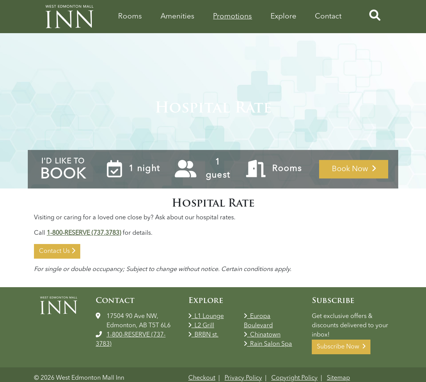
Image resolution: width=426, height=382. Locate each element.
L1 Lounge (206, 316)
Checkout (201, 378)
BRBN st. (203, 335)
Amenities (177, 16)
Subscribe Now (341, 346)
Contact (328, 16)
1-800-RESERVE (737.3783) (84, 233)
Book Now (354, 169)
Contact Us (57, 250)
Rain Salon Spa (268, 344)
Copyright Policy (294, 378)
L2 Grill (201, 326)
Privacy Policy (243, 378)
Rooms (130, 16)
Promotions (232, 16)
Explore (283, 16)
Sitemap (338, 378)
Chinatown (262, 335)
